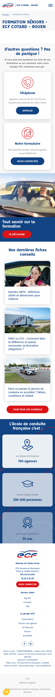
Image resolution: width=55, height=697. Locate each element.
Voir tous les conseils (27, 409)
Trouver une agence (27, 623)
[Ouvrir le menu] (50, 5)
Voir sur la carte (27, 574)
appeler (27, 110)
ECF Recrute (27, 627)
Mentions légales (28, 682)
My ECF (27, 598)
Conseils (27, 602)
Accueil (5, 14)
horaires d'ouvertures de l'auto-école (27, 102)
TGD (27, 606)
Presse (27, 631)
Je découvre (17, 234)
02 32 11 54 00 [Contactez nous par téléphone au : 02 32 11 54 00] (27, 578)
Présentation (28, 619)
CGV (27, 678)
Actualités (27, 635)
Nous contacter (27, 161)
